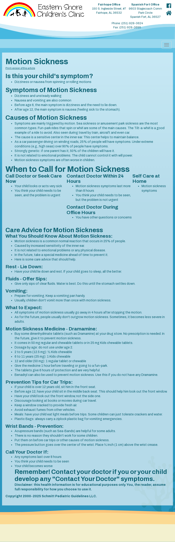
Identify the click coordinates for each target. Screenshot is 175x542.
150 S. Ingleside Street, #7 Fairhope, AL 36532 (109, 8)
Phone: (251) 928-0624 (127, 23)
